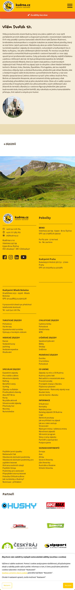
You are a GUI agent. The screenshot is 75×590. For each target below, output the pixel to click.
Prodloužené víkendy (12, 392)
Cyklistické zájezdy (49, 320)
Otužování (7, 352)
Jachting (6, 346)
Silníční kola (44, 329)
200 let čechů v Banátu (48, 395)
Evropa (42, 451)
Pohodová (7, 324)
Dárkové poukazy (46, 418)
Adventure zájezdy (11, 378)
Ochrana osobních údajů (13, 465)
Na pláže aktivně (10, 400)
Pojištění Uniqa (9, 468)
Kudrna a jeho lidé (47, 375)
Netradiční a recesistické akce (51, 378)
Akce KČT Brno (9, 395)
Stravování (43, 426)
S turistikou (44, 361)
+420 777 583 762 (13, 232)
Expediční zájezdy (10, 373)
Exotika (42, 358)
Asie (40, 454)
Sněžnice (43, 349)
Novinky (6, 409)
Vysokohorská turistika (13, 329)
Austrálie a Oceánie (47, 465)
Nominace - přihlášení (12, 482)
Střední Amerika (46, 468)
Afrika (41, 457)
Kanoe (5, 341)
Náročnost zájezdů (47, 431)
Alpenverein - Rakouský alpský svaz (54, 389)
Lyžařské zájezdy (48, 337)
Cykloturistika (45, 324)
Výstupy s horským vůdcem (15, 332)
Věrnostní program (47, 434)
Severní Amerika (46, 460)
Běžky (41, 344)
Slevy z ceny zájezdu (47, 437)
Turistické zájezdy (12, 320)
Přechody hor (8, 406)
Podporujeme (45, 442)
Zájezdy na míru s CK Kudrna (51, 373)
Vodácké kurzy (9, 344)
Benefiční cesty (9, 384)
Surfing (6, 386)
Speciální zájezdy (12, 369)
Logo (41, 415)
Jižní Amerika (44, 462)
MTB (41, 332)
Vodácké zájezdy (11, 337)
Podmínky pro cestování (13, 471)
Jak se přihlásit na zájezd (49, 420)
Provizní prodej (45, 381)
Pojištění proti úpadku (12, 451)
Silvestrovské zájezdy (12, 403)
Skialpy (42, 346)
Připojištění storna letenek (14, 473)
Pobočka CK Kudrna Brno (13, 476)
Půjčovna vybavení (47, 386)
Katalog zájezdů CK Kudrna (50, 412)
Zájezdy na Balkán (10, 389)
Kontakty (43, 406)
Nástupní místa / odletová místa (53, 429)
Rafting (6, 381)
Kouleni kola (44, 392)
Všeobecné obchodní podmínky (16, 457)
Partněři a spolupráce (48, 440)
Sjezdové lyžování (46, 341)
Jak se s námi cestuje (48, 423)
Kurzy (5, 398)
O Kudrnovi (44, 404)
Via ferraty (7, 326)
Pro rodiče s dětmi (10, 375)
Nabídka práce (45, 409)
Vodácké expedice (10, 349)
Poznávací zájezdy (48, 355)
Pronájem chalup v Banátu (50, 384)
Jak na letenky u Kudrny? (13, 479)
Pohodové (43, 326)
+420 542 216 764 (13, 229)
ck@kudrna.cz (12, 235)
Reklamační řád (9, 454)
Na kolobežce (8, 411)
